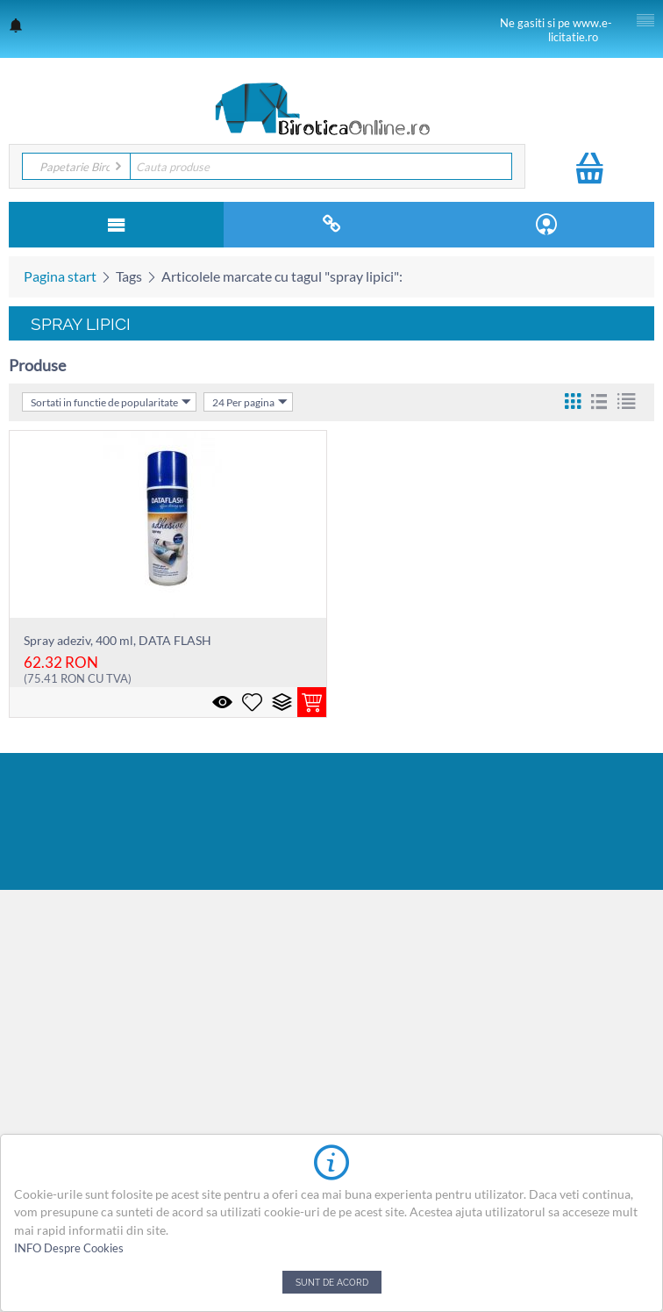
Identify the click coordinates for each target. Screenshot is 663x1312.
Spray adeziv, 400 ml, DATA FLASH (117, 640)
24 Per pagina (250, 402)
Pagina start (60, 276)
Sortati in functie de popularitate (111, 402)
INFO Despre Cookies (69, 1248)
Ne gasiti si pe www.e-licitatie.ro (556, 30)
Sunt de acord (332, 1282)
